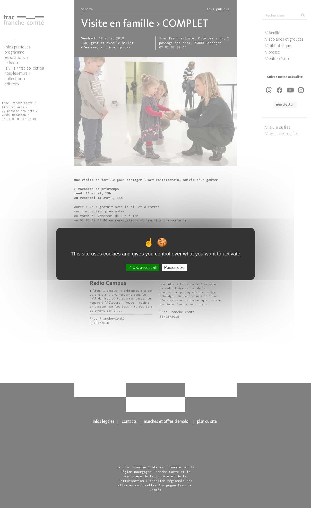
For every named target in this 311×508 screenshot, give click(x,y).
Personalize (174, 267)
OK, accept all (142, 267)
